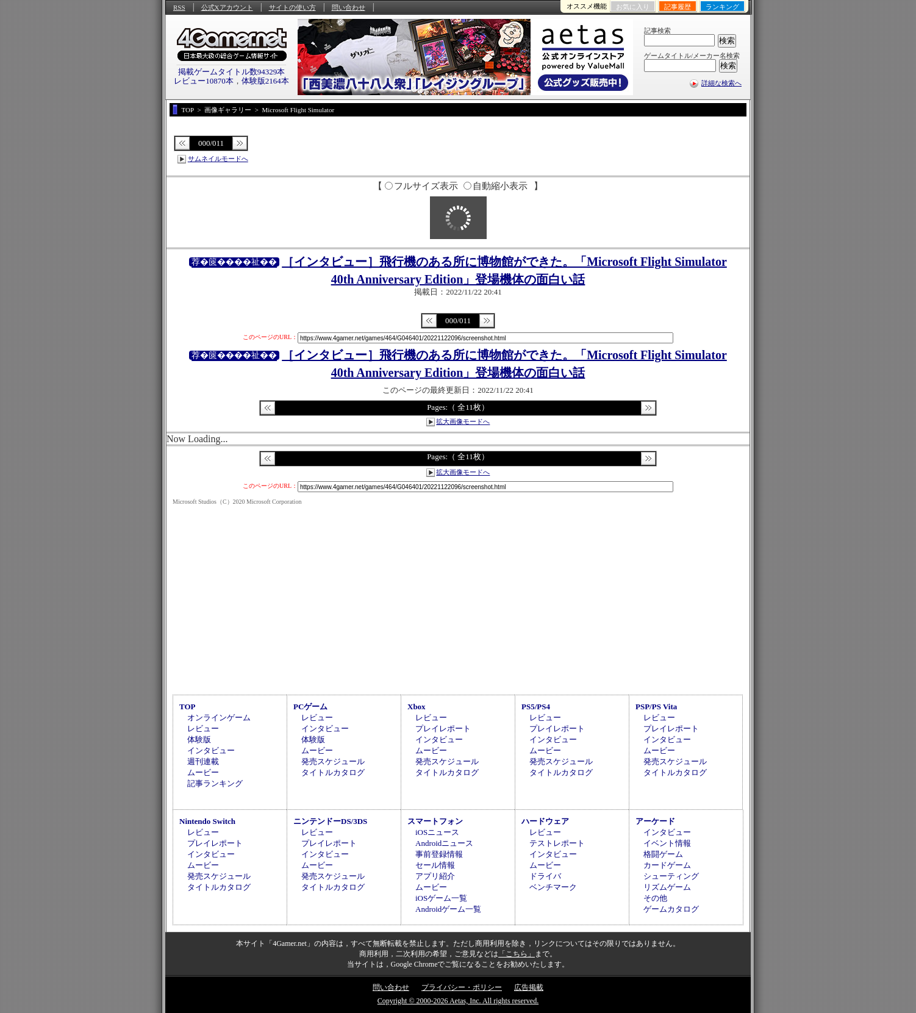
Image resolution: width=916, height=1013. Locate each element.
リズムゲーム (667, 887)
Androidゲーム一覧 (448, 909)
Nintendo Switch (207, 821)
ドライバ (545, 876)
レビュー (203, 728)
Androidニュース (444, 843)
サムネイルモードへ (218, 158)
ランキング (722, 6)
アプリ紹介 (435, 876)
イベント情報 (667, 843)
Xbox (416, 706)
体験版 (199, 739)
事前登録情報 (439, 854)
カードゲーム (667, 865)
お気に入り (632, 6)
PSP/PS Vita (656, 706)
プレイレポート (443, 728)
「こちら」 (516, 954)
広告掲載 (528, 987)
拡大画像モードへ (463, 421)
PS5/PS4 (535, 706)
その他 (655, 898)
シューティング (671, 876)
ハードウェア (545, 821)
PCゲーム (310, 706)
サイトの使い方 (292, 7)
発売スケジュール (333, 761)
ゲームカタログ (671, 909)
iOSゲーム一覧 (441, 898)
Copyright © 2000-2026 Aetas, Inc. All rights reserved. (458, 1001)
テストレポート (557, 843)
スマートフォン (435, 821)
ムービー (203, 772)
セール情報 (435, 865)
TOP (187, 706)
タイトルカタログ (333, 772)
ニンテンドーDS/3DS (330, 821)
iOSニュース (437, 832)
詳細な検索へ (721, 83)
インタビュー (211, 750)
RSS (179, 7)
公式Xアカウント (227, 7)
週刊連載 (203, 761)
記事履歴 (677, 6)
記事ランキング (215, 783)
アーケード (655, 821)
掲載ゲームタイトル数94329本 (231, 71)
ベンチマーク (553, 887)
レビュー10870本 (204, 80)
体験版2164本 (265, 80)
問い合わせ (348, 7)
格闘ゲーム (663, 854)
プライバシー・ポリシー (461, 987)
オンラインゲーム (219, 717)
